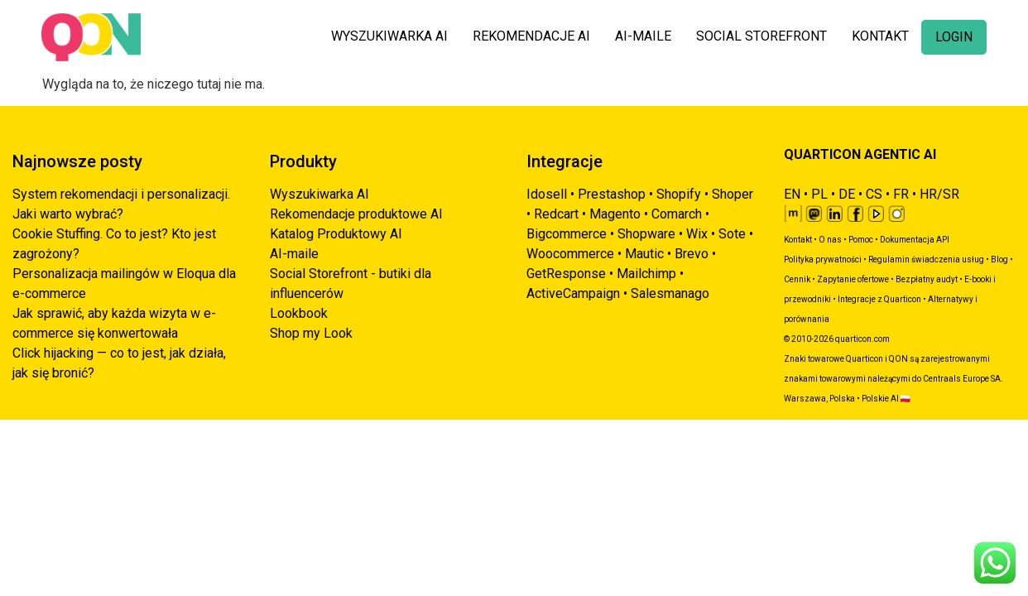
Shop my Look (311, 333)
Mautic (644, 254)
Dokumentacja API (914, 239)
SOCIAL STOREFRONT (761, 36)
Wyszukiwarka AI (319, 194)
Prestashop (612, 194)
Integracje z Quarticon (879, 299)
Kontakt (798, 239)
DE (846, 194)
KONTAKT (880, 36)
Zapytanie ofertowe (853, 279)
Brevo (692, 254)
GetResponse (566, 273)
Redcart (556, 214)
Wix (697, 234)
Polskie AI (880, 398)
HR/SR (939, 194)
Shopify (678, 194)
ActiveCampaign (573, 293)
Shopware (646, 234)
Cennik (797, 279)
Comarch (676, 214)
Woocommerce (570, 254)
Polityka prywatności (823, 259)
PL (819, 194)
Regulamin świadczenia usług (926, 259)
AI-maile (294, 254)
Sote (732, 234)
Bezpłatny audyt (927, 279)
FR (901, 194)
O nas (830, 239)
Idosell (546, 194)
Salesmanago (670, 293)
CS (874, 194)
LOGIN (954, 37)
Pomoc (860, 239)
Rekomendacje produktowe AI (356, 214)
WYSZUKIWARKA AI (389, 36)
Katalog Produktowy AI (336, 234)
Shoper (732, 194)
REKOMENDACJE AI (531, 36)
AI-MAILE (643, 36)
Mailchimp (646, 273)
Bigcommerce (566, 234)
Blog (999, 259)
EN (792, 194)
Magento (615, 214)
